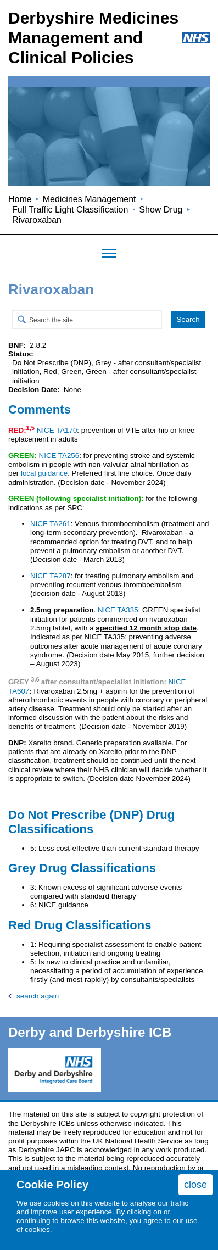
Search (187, 319)
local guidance (44, 473)
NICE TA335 (118, 610)
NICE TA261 (50, 524)
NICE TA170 (57, 430)
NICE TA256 (59, 455)
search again (37, 996)
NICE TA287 (50, 576)
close (195, 1184)
